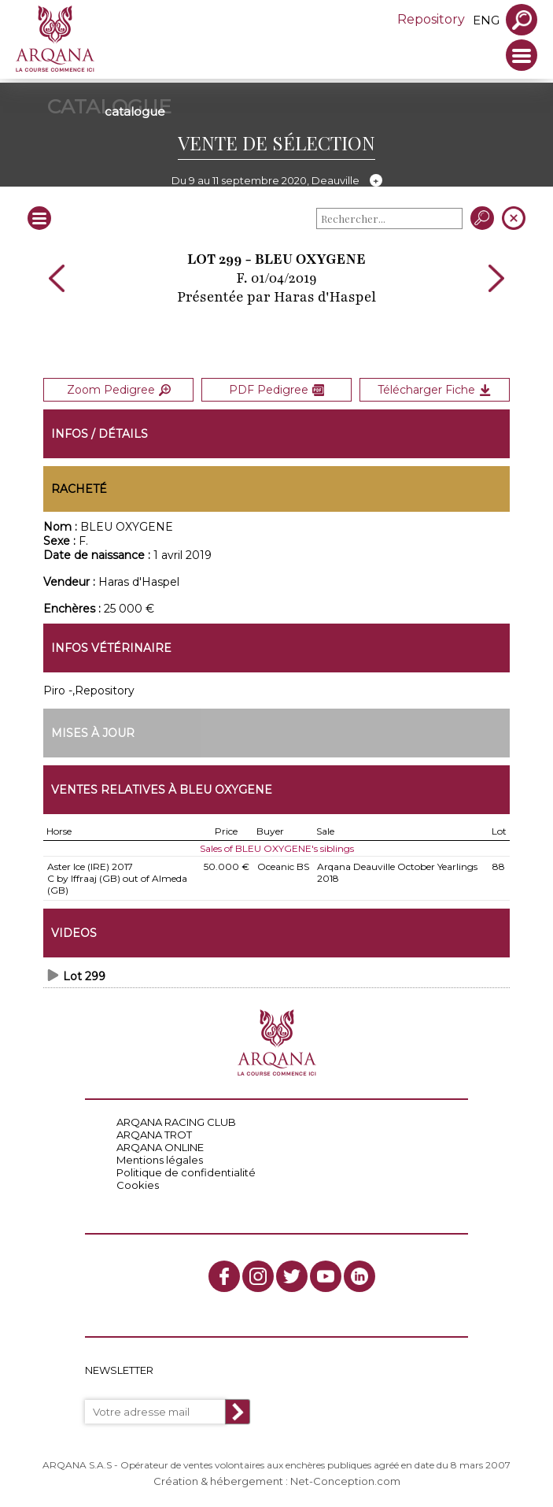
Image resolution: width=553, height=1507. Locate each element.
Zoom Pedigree (119, 390)
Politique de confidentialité (186, 1172)
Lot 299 (84, 976)
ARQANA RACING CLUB (176, 1122)
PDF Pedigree (276, 390)
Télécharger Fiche (434, 390)
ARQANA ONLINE (160, 1147)
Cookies (137, 1185)
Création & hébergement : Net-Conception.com (276, 1481)
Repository (431, 19)
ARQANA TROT (154, 1134)
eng (486, 20)
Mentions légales (159, 1159)
